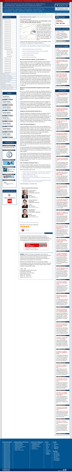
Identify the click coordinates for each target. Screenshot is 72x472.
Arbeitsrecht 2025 (7, 22)
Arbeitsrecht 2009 (7, 58)
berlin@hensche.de (8, 98)
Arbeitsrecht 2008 (7, 59)
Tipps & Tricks (17, 448)
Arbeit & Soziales (10, 52)
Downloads (48, 444)
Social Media (48, 451)
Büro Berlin (56, 452)
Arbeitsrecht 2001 (7, 72)
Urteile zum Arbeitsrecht (7, 79)
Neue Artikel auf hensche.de (20, 446)
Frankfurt (10, 13)
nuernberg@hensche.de (9, 130)
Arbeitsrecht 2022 (7, 28)
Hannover (20, 13)
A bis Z (47, 443)
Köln (24, 13)
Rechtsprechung (10, 50)
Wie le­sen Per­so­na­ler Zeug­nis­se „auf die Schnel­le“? (32, 49)
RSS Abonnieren (48, 233)
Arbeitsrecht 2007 (7, 61)
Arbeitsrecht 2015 (7, 40)
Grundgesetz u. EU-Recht (36, 443)
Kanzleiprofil (56, 444)
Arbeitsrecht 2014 (7, 42)
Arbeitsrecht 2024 (7, 24)
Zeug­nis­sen (31, 63)
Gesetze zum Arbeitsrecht (8, 77)
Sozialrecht (34, 447)
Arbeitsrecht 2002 (7, 70)
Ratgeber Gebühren (18, 447)
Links (47, 448)
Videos (4, 83)
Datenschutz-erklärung (56, 448)
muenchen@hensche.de (9, 125)
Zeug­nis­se (24, 91)
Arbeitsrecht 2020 (7, 31)
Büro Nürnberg (57, 459)
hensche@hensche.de (33, 197)
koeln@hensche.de (8, 119)
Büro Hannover (57, 455)
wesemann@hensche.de (34, 216)
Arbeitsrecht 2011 (7, 47)
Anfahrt (4, 99)
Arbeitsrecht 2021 (7, 29)
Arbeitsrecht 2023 (7, 26)
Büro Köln (56, 456)
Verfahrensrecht (35, 448)
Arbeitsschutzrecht (35, 445)
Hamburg (15, 13)
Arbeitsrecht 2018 (7, 35)
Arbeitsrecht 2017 (7, 36)
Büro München (56, 458)
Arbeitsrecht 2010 (8, 49)
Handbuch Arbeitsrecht (7, 75)
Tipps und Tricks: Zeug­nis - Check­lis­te (30, 176)
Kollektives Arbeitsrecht (36, 446)
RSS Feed (48, 450)
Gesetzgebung (9, 56)
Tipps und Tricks (6, 74)
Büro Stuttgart (56, 460)
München (28, 13)
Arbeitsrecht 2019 (7, 33)
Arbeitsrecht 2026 (7, 20)
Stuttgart (38, 13)
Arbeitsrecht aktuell (6, 19)
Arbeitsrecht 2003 (7, 68)
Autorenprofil (25, 229)
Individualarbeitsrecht (36, 444)
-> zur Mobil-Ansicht (7, 17)
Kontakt (47, 447)
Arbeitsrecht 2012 (7, 45)
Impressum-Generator (7, 85)
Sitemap (47, 452)
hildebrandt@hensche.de (34, 207)
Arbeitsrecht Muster (6, 81)
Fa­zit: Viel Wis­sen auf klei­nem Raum (28, 162)
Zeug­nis (39, 28)
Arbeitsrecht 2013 (7, 43)
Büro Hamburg (56, 454)
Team (55, 445)
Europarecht (9, 54)
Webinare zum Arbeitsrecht (8, 86)
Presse (55, 443)
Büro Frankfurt (56, 453)
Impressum (56, 446)
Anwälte (43, 13)
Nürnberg (33, 13)
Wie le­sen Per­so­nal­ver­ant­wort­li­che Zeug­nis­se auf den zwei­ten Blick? (35, 51)
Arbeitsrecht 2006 (7, 63)
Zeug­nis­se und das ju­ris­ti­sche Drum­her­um (31, 53)
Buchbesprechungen (19, 443)
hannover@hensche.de (9, 114)
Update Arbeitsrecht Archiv (8, 88)
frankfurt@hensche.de (8, 103)
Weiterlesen (59, 71)
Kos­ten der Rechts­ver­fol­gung (28, 55)
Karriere (47, 446)
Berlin (6, 13)
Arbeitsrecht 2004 (7, 66)
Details (8, 99)
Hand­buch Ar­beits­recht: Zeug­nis (29, 174)
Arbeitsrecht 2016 (7, 38)
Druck (47, 445)
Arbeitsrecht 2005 (7, 65)
